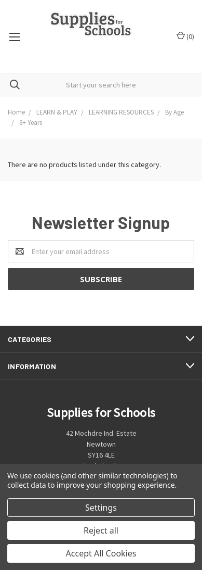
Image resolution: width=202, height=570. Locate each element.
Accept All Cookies (101, 553)
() (185, 36)
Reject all (101, 530)
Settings (101, 507)
